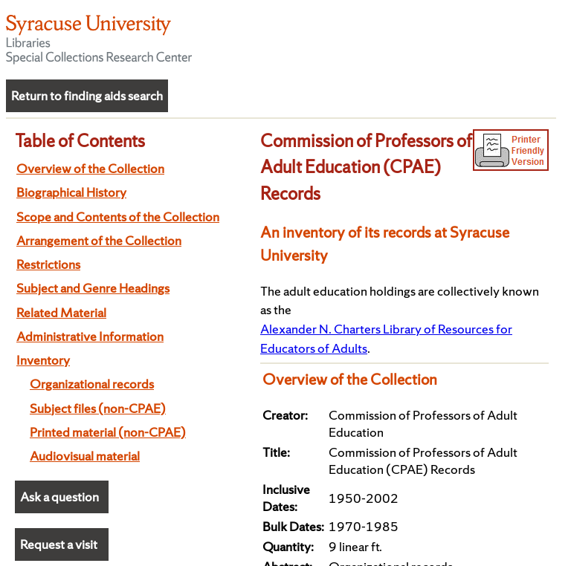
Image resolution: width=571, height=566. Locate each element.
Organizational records (92, 383)
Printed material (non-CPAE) (108, 431)
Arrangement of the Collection (98, 240)
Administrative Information (90, 336)
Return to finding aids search (87, 95)
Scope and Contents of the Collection (117, 216)
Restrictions (48, 264)
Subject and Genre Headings (93, 287)
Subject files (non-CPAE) (98, 408)
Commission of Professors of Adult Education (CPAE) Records (366, 167)
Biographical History (71, 192)
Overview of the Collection (90, 168)
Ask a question (59, 496)
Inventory (43, 359)
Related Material (61, 312)
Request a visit (58, 544)
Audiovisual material (85, 455)
